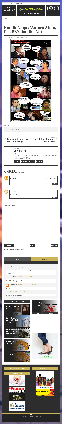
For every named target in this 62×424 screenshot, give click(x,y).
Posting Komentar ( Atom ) (17, 249)
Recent (17, 259)
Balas (54, 183)
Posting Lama (54, 245)
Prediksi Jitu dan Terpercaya (10, 342)
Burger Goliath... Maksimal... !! (10, 354)
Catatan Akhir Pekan (30, 417)
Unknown (13, 178)
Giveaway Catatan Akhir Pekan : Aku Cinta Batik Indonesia (12, 320)
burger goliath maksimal (21, 291)
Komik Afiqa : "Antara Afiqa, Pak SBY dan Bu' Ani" (30, 29)
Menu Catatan (15, 3)
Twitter (16, 161)
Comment (44, 259)
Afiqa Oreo (9, 125)
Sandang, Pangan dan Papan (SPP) (39, 304)
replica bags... (12, 288)
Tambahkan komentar (10, 205)
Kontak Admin (24, 3)
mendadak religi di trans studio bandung (28, 284)
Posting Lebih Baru (9, 245)
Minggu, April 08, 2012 (51, 178)
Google (31, 161)
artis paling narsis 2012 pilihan (24, 267)
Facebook (24, 161)
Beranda (7, 3)
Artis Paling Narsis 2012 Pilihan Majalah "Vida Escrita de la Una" (12, 332)
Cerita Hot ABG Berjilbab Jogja (12, 307)
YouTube (39, 161)
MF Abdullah (13, 192)
